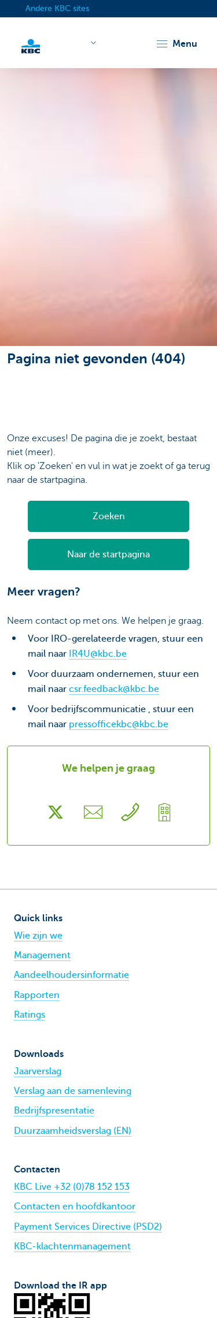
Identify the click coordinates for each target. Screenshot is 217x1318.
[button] (176, 43)
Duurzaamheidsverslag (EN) (72, 1131)
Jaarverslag (37, 1071)
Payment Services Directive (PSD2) (88, 1227)
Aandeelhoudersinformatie (71, 975)
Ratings (29, 1015)
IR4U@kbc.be (98, 654)
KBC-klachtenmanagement (72, 1246)
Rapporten (37, 995)
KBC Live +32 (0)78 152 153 (72, 1187)
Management (42, 955)
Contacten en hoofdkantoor (74, 1206)
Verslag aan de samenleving (72, 1091)
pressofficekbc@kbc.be (118, 724)
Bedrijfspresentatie (54, 1110)
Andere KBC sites (57, 8)
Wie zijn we (38, 935)
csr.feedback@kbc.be (114, 689)
